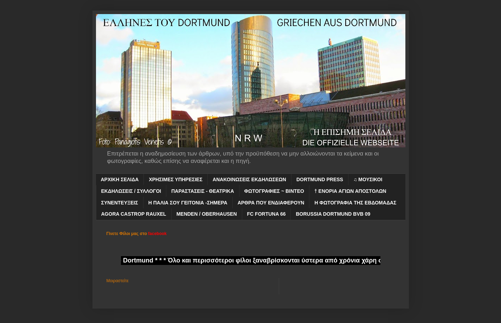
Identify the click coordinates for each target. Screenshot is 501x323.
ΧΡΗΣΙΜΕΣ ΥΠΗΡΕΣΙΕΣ (175, 179)
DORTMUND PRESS (319, 179)
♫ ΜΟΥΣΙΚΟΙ (367, 179)
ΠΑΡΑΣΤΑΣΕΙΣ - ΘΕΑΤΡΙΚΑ (202, 191)
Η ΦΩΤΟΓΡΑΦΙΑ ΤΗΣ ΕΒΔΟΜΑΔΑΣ (355, 202)
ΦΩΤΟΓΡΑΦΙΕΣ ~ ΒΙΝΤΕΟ (274, 191)
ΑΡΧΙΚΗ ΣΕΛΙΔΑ (120, 179)
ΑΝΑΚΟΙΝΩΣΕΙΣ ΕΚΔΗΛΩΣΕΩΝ (249, 179)
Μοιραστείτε (118, 280)
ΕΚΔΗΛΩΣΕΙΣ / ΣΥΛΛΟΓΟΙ (131, 191)
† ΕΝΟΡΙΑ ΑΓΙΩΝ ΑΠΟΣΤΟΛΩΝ (350, 191)
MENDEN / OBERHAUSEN (206, 214)
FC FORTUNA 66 (266, 214)
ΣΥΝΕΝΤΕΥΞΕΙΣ (119, 202)
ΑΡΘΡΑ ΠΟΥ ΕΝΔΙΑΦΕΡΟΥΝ (271, 202)
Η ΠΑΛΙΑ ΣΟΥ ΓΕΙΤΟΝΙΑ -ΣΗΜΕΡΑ (187, 202)
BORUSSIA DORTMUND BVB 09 (333, 214)
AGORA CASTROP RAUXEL (133, 214)
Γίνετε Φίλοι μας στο (137, 233)
